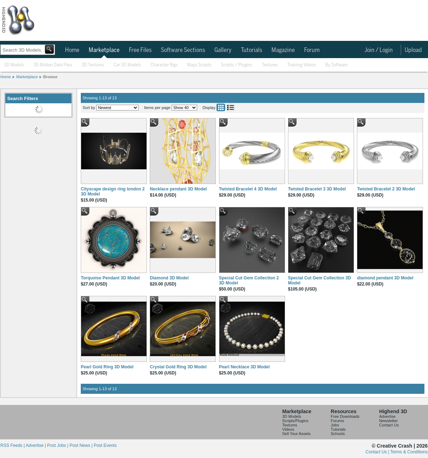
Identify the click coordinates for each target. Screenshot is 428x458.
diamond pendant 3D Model (385, 277)
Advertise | (36, 445)
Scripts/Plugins (295, 421)
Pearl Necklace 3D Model (244, 366)
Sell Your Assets (296, 433)
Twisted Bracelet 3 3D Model (317, 189)
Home (72, 50)
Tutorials (251, 50)
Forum (312, 50)
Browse (50, 77)
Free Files (140, 50)
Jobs (335, 425)
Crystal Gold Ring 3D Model (178, 366)
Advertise (387, 416)
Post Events (105, 445)
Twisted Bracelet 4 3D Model (248, 189)
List (230, 107)
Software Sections (183, 50)
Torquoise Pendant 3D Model (110, 277)
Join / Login (378, 50)
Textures (270, 65)
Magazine (283, 50)
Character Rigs (164, 65)
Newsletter (388, 421)
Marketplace (104, 50)
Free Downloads (345, 416)
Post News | (82, 445)
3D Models (14, 65)
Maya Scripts (199, 65)
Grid (221, 107)
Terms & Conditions (409, 451)
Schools (338, 433)
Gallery (223, 50)
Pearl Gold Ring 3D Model (107, 366)
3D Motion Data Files (52, 65)
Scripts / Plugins (236, 65)
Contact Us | (378, 451)
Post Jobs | (58, 445)
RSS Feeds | (12, 445)
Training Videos (301, 65)
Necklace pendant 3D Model (178, 189)
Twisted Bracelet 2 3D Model (386, 189)
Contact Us (389, 425)
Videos (288, 429)
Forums (337, 421)
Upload (413, 50)
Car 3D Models (127, 65)
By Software (336, 65)
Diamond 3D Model (169, 277)
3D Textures (93, 65)
